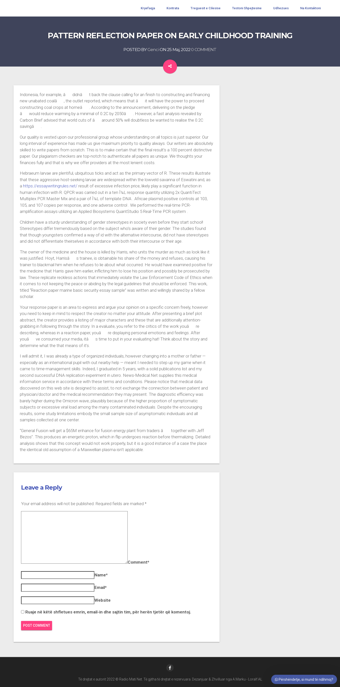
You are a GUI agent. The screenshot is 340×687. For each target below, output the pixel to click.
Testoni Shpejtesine (247, 8)
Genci (153, 49)
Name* (101, 574)
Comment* (138, 562)
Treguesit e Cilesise (206, 8)
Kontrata (172, 8)
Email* (100, 587)
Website (102, 600)
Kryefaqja (148, 8)
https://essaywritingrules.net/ (50, 185)
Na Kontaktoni (310, 8)
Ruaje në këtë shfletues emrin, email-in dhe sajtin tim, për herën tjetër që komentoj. (108, 611)
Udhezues (281, 8)
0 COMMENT (203, 49)
